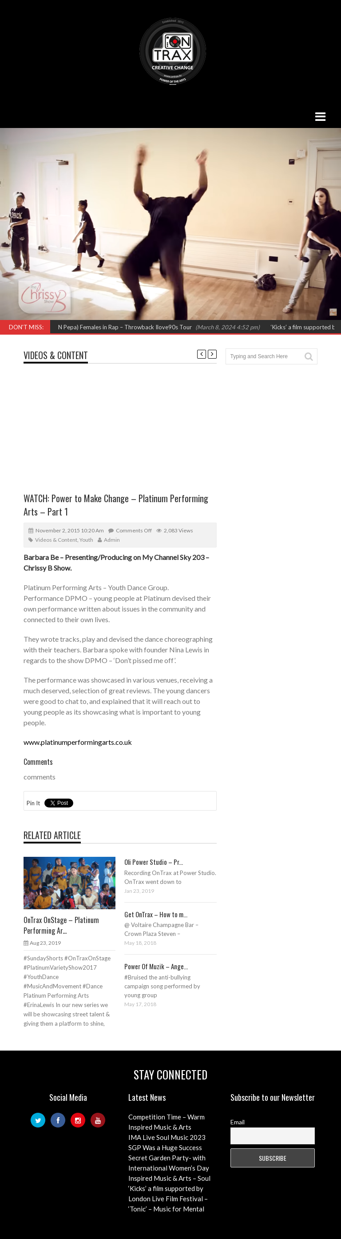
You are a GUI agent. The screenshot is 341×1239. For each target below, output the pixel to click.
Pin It (33, 803)
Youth (86, 539)
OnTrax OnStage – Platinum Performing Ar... (61, 925)
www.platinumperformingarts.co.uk (78, 742)
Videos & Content (56, 355)
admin (112, 539)
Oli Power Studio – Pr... (153, 862)
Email (237, 1122)
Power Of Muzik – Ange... (156, 966)
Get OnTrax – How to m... (155, 914)
